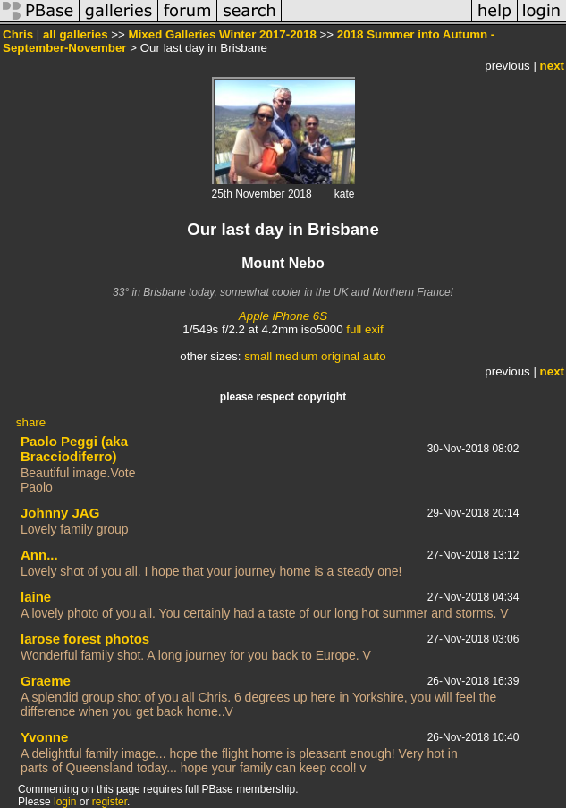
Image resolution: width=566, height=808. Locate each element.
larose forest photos (85, 638)
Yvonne (44, 737)
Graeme (46, 680)
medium (296, 356)
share (31, 422)
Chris (18, 34)
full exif (364, 329)
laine (36, 596)
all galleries (75, 34)
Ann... (39, 554)
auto (374, 356)
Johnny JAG (60, 512)
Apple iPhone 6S (283, 316)
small (258, 356)
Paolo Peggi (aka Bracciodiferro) (74, 448)
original (340, 356)
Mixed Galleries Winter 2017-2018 (223, 34)
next (552, 65)
